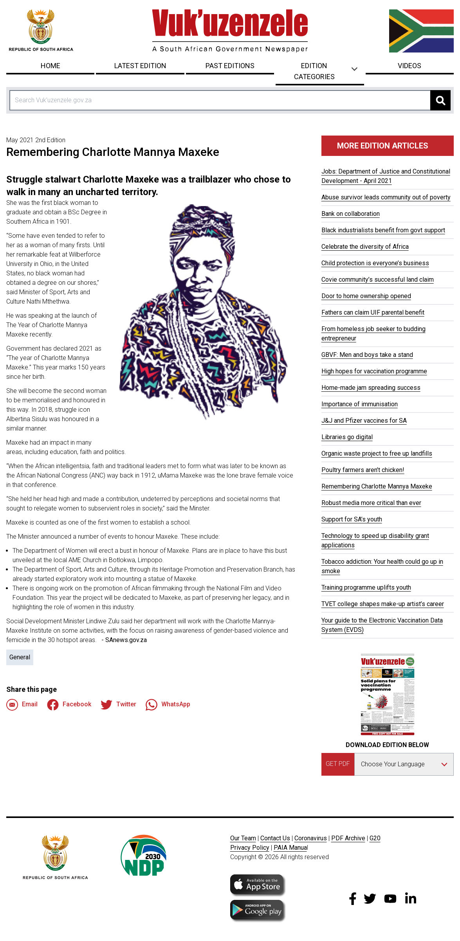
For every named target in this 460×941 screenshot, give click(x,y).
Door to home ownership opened (366, 296)
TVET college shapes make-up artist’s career (382, 604)
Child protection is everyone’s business (375, 263)
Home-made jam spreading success (370, 387)
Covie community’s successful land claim (377, 279)
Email (22, 705)
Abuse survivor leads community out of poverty (386, 197)
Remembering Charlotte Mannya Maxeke (376, 486)
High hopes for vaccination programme (374, 371)
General (19, 657)
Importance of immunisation (359, 404)
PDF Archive (348, 838)
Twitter (118, 705)
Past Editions (230, 66)
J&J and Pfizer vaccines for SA (364, 420)
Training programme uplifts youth (366, 587)
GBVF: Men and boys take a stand (367, 354)
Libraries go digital (347, 437)
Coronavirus (310, 838)
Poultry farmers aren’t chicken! (362, 470)
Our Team (243, 838)
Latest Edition (140, 66)
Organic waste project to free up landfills (376, 453)
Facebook (69, 705)
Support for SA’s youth (351, 519)
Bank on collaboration (350, 213)
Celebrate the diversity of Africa (365, 246)
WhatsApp (168, 704)
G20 (375, 838)
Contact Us (275, 838)
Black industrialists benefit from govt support (383, 230)
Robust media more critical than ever (371, 503)
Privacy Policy (249, 847)
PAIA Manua (290, 847)
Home (50, 66)
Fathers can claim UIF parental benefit (372, 312)
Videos (409, 66)
